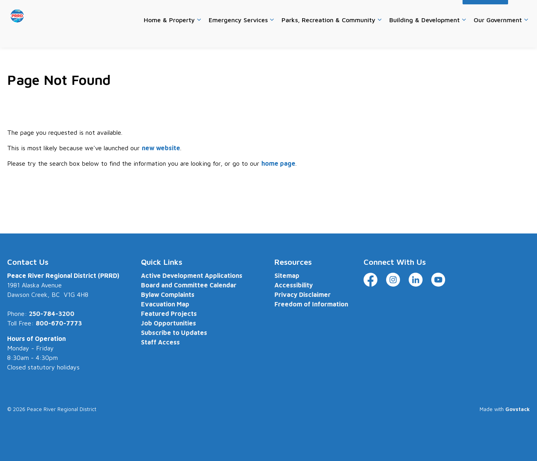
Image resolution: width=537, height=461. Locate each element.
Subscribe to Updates (174, 332)
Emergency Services (238, 35)
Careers (317, 11)
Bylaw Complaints (167, 294)
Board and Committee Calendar (188, 285)
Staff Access (160, 342)
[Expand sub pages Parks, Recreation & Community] (379, 36)
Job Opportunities (168, 323)
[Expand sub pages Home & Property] (199, 36)
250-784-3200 (51, 313)
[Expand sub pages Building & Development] (464, 36)
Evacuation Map (165, 304)
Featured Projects (169, 313)
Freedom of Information (311, 304)
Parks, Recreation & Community (328, 35)
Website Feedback (394, 11)
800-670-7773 (59, 323)
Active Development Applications (191, 275)
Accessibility (440, 11)
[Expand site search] (522, 12)
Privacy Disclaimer (302, 294)
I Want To (485, 12)
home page (278, 163)
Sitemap (286, 275)
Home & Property (169, 35)
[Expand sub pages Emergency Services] (272, 36)
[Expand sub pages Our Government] (526, 36)
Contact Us (349, 11)
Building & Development (424, 35)
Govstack (517, 409)
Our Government (498, 35)
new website (161, 147)
